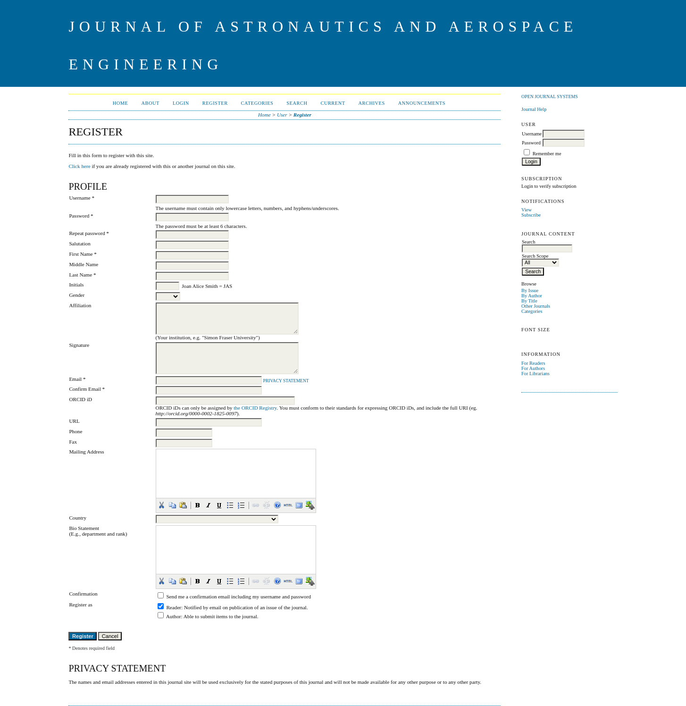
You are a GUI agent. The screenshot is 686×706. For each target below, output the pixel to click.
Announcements (421, 103)
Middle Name (83, 264)
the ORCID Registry (255, 408)
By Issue (529, 290)
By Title (529, 300)
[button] (161, 505)
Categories (531, 311)
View (526, 209)
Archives (372, 103)
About (150, 103)
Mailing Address (86, 451)
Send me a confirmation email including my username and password (238, 596)
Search (296, 103)
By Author (531, 295)
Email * (77, 379)
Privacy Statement (286, 380)
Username (532, 133)
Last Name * (82, 274)
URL (74, 421)
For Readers (533, 363)
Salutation (79, 243)
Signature (79, 345)
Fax (73, 442)
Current (332, 103)
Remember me (547, 153)
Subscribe (531, 215)
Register (215, 103)
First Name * (82, 254)
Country (77, 518)
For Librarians (535, 373)
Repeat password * (89, 233)
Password (531, 142)
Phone (75, 431)
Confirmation (83, 594)
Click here (79, 166)
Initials (76, 284)
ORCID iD (80, 399)
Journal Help (533, 109)
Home (120, 103)
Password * (81, 216)
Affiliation (80, 305)
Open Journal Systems (549, 96)
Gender (76, 295)
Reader (173, 607)
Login (181, 103)
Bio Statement (84, 528)
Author (173, 616)
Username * (81, 198)
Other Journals (535, 306)
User (282, 115)
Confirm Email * (87, 389)
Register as (80, 604)
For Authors (533, 368)
